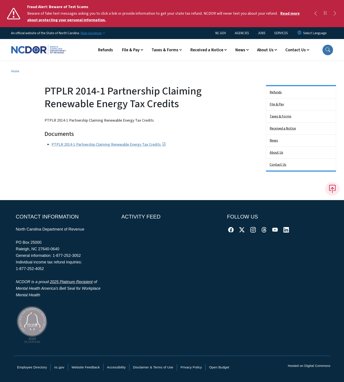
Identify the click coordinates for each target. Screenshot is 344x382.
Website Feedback (86, 367)
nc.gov (59, 367)
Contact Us (278, 164)
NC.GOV (220, 33)
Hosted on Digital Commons (309, 366)
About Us (276, 152)
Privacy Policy (191, 367)
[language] (315, 33)
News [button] (240, 50)
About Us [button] (265, 50)
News (274, 140)
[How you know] (92, 33)
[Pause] (325, 13)
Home (15, 71)
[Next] (335, 13)
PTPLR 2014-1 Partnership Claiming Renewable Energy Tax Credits (109, 144)
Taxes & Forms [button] (165, 50)
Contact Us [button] (295, 50)
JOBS (261, 33)
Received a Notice (283, 128)
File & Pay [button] (131, 50)
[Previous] (315, 13)
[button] (327, 50)
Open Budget (219, 367)
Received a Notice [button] (206, 50)
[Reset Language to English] (299, 33)
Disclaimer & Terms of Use (153, 367)
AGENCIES (242, 33)
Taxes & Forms (280, 116)
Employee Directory (32, 367)
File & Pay (277, 104)
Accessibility (116, 367)
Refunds (105, 50)
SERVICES (281, 33)
